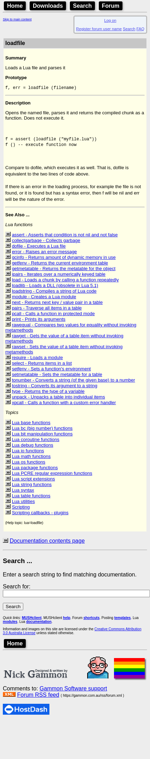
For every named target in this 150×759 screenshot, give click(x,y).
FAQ (140, 29)
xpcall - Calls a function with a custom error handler (64, 406)
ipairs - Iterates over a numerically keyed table (59, 278)
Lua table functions (31, 499)
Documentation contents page (47, 545)
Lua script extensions (33, 482)
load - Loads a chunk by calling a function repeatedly (65, 283)
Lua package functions (35, 471)
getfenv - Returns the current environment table (60, 266)
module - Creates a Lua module (44, 300)
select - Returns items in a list (42, 367)
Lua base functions (31, 426)
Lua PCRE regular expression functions (52, 477)
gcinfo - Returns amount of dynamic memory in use (64, 261)
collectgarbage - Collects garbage (46, 244)
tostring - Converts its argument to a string (54, 389)
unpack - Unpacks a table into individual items (58, 400)
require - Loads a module (37, 361)
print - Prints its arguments (39, 323)
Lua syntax (23, 494)
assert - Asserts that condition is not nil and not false (65, 238)
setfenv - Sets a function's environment (51, 372)
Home (15, 6)
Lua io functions (28, 454)
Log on (110, 20)
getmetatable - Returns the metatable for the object (63, 272)
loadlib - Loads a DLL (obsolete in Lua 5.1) (55, 289)
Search (82, 6)
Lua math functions (31, 460)
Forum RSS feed (38, 699)
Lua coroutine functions (35, 443)
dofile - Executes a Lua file (39, 250)
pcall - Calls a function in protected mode (53, 317)
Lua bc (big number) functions (42, 432)
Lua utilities (23, 505)
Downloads (48, 6)
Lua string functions (32, 488)
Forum (111, 6)
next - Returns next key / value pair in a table (57, 306)
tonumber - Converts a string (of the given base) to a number (73, 384)
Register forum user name (99, 29)
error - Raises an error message (44, 255)
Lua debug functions (32, 449)
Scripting (21, 511)
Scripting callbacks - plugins (40, 516)
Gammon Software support (73, 692)
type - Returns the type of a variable (48, 395)
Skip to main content (17, 19)
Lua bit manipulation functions (42, 437)
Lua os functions (29, 465)
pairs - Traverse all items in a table (47, 311)
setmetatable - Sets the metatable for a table (57, 378)
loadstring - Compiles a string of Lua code (54, 295)
